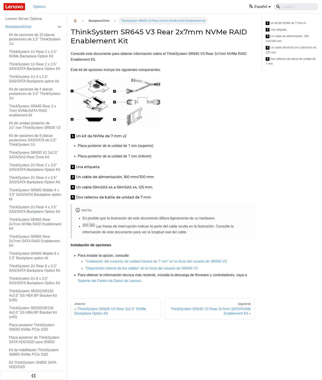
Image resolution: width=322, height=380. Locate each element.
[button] (260, 6)
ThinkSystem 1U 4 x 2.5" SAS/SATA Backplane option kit (34, 79)
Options (39, 6)
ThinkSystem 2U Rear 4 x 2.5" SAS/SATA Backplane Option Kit (34, 180)
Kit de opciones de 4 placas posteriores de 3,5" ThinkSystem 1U (34, 93)
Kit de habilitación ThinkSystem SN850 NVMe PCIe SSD (34, 352)
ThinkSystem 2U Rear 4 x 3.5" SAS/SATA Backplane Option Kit (34, 209)
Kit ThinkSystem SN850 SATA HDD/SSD (32, 365)
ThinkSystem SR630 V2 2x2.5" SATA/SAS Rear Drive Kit (33, 155)
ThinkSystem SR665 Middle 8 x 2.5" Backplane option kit (34, 256)
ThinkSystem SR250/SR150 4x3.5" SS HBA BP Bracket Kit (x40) (33, 312)
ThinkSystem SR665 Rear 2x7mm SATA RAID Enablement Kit (34, 241)
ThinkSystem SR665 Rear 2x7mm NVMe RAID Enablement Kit (35, 224)
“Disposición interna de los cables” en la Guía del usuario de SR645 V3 (141, 268)
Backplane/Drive (18, 27)
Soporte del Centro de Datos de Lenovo (109, 281)
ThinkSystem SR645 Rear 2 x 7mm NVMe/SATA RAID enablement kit (32, 110)
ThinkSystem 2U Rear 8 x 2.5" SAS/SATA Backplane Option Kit (34, 268)
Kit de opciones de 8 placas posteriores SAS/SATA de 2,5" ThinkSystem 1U (33, 140)
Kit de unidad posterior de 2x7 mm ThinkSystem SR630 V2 (35, 125)
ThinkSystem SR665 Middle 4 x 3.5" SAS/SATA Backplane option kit (35, 194)
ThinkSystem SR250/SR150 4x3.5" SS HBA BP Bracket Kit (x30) (33, 295)
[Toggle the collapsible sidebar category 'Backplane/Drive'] (59, 26)
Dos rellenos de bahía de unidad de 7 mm (291, 61)
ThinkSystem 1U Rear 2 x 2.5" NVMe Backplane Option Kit (33, 54)
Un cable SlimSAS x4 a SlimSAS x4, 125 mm (291, 50)
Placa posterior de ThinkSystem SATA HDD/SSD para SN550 (34, 340)
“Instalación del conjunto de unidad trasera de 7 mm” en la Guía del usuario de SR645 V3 (156, 261)
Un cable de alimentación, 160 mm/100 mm (287, 38)
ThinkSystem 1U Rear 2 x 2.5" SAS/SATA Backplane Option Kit (34, 66)
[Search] (296, 6)
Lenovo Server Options (23, 19)
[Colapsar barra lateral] (33, 375)
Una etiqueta (276, 30)
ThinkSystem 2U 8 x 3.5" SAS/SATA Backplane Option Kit (34, 281)
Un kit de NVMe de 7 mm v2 (286, 23)
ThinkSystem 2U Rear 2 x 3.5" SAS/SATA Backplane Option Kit (34, 167)
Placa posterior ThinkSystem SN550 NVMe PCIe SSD (31, 327)
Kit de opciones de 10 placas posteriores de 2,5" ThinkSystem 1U (34, 39)
